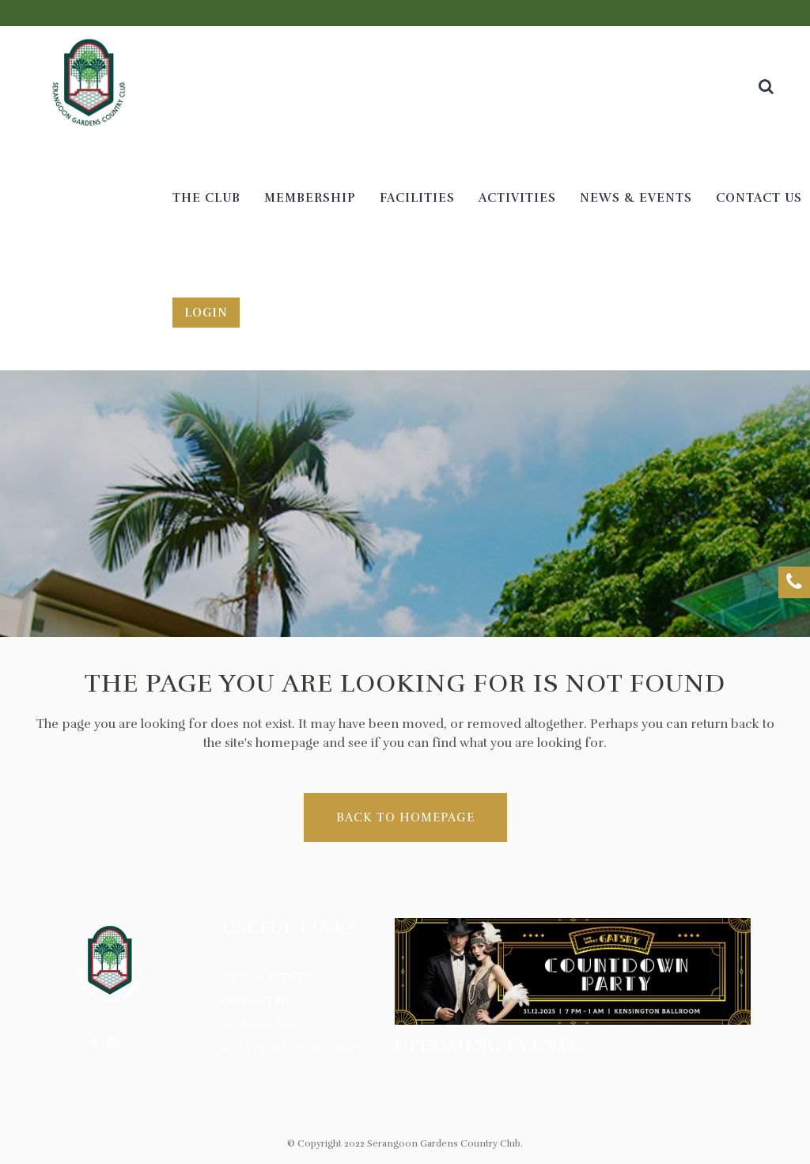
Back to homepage (405, 817)
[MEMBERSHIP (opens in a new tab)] (310, 198)
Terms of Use (259, 1024)
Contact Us (256, 1001)
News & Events (265, 977)
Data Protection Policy (292, 1048)
